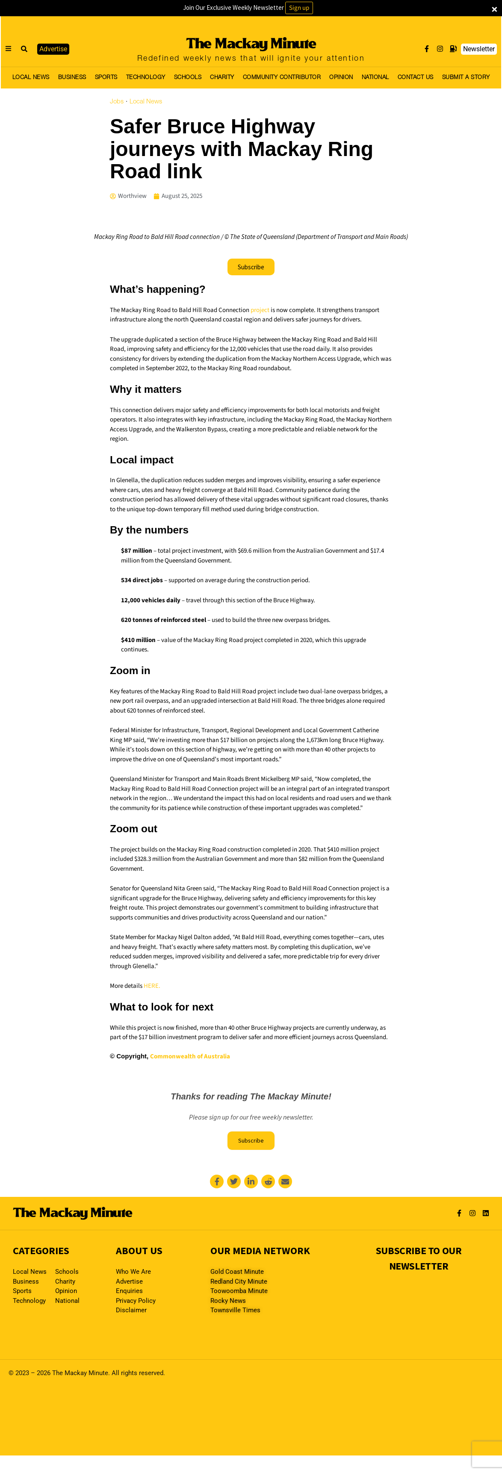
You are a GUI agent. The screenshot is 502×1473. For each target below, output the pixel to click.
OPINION (341, 77)
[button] (24, 49)
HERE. (152, 985)
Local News (146, 102)
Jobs (117, 102)
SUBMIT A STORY (466, 77)
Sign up (299, 7)
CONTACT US (416, 77)
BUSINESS (72, 77)
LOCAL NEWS (31, 77)
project (260, 310)
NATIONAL (375, 77)
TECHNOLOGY (145, 77)
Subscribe (251, 1142)
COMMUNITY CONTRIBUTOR (282, 77)
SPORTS (106, 77)
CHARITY (222, 77)
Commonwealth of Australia (190, 1056)
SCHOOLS (188, 77)
